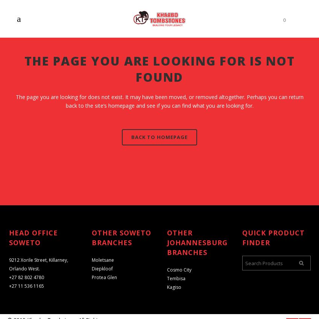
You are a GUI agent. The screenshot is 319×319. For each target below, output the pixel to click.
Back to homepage (159, 137)
